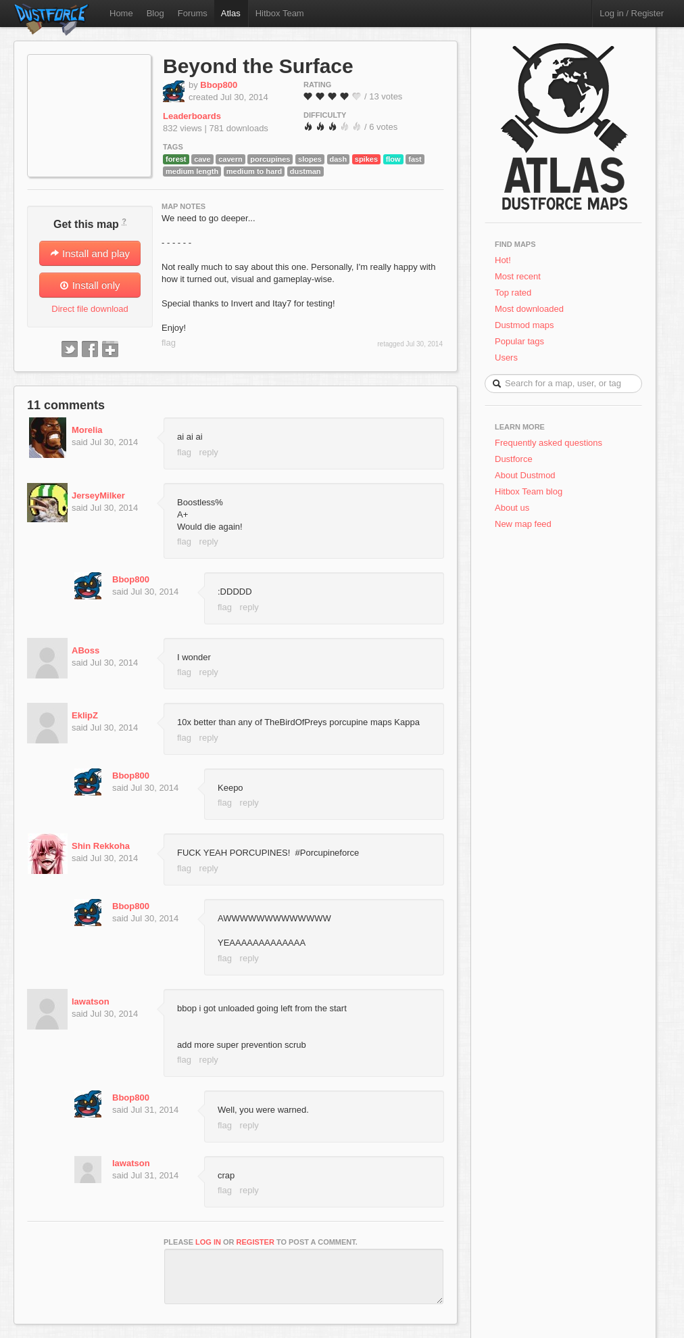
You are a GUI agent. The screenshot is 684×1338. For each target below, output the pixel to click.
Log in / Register (632, 13)
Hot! (503, 260)
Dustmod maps (524, 325)
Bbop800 (218, 85)
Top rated (513, 292)
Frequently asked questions (548, 443)
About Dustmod (525, 475)
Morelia (87, 430)
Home (121, 13)
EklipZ (85, 715)
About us (512, 508)
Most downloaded (529, 309)
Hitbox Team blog (528, 491)
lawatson (90, 1001)
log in (208, 1242)
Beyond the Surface (258, 66)
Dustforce (514, 459)
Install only (89, 285)
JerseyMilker (98, 495)
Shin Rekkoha (101, 846)
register (255, 1242)
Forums (192, 13)
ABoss (85, 650)
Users (506, 357)
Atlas (231, 13)
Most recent (518, 276)
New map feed (525, 524)
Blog (155, 13)
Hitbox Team (279, 13)
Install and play (90, 253)
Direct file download (89, 309)
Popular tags (519, 341)
